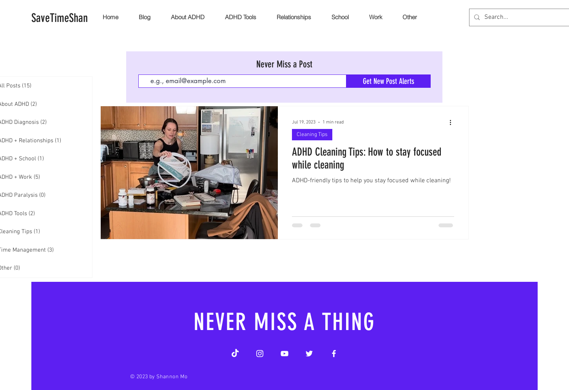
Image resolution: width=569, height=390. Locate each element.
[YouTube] (284, 353)
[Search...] (526, 17)
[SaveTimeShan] (59, 18)
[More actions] (453, 122)
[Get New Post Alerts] (388, 81)
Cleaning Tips (312, 134)
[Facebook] (334, 353)
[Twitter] (309, 353)
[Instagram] (260, 353)
